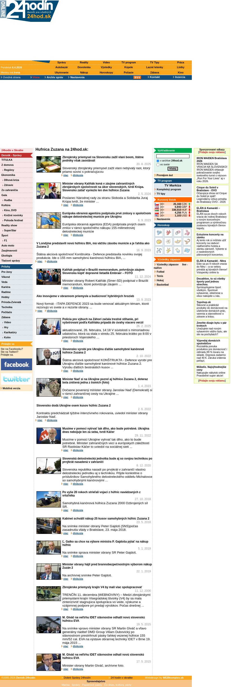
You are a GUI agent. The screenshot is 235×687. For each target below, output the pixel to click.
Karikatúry (9, 332)
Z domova (7, 164)
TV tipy (160, 193)
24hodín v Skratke (12, 150)
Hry (5, 327)
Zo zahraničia (9, 190)
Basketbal (162, 284)
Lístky (180, 67)
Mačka (66, 684)
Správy (61, 62)
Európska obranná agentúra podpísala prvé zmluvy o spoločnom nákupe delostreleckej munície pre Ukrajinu (106, 215)
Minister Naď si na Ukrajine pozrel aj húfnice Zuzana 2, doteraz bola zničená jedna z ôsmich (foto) (105, 380)
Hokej (159, 280)
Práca (180, 62)
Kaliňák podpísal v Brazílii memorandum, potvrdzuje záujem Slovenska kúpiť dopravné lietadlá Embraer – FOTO (103, 271)
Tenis (159, 276)
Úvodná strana (10, 77)
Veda (4, 282)
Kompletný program (168, 189)
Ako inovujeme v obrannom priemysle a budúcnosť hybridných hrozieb (85, 296)
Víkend (5, 276)
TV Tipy (154, 62)
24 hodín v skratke (121, 677)
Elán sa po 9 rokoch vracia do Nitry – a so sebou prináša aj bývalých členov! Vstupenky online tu (212, 266)
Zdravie (7, 185)
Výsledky (106, 67)
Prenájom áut (164, 175)
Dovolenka (84, 67)
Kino (181, 72)
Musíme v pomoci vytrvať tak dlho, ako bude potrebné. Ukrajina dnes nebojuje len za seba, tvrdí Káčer (105, 430)
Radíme (6, 292)
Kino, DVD (9, 210)
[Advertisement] (126, 30)
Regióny (8, 169)
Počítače (6, 312)
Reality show (9, 225)
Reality (84, 62)
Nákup (84, 72)
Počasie (128, 72)
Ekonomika (8, 174)
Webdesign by (164, 677)
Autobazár (61, 67)
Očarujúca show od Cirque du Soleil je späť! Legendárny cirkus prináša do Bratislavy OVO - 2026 (212, 194)
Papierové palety (92, 684)
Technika (6, 307)
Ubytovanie (61, 72)
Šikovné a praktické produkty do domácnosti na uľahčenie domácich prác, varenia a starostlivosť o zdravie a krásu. (212, 309)
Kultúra (5, 205)
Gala (4, 195)
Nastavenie (162, 219)
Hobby (5, 297)
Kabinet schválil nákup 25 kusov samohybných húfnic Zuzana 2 (105, 518)
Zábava (154, 72)
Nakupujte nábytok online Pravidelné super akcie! (211, 371)
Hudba (7, 200)
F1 (4, 240)
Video (106, 62)
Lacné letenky (154, 67)
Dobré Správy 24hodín (76, 677)
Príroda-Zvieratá (11, 302)
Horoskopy (106, 72)
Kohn (6, 337)
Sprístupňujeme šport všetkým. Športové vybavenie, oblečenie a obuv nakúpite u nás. (211, 287)
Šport (4, 235)
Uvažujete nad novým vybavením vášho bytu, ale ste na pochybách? (212, 328)
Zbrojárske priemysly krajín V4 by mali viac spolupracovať (102, 587)
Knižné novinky (12, 215)
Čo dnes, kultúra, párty (117, 684)
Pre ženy (6, 271)
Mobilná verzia (10, 388)
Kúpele (128, 67)
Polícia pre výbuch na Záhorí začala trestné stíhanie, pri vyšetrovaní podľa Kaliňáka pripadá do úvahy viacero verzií (102, 320)
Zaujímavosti (9, 250)
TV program (129, 62)
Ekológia (6, 255)
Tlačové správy (10, 260)
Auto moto (7, 245)
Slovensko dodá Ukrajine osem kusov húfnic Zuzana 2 (73, 405)
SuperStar (9, 230)
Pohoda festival (12, 220)
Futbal (159, 271)
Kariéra (5, 287)
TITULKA (6, 159)
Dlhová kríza (10, 180)
